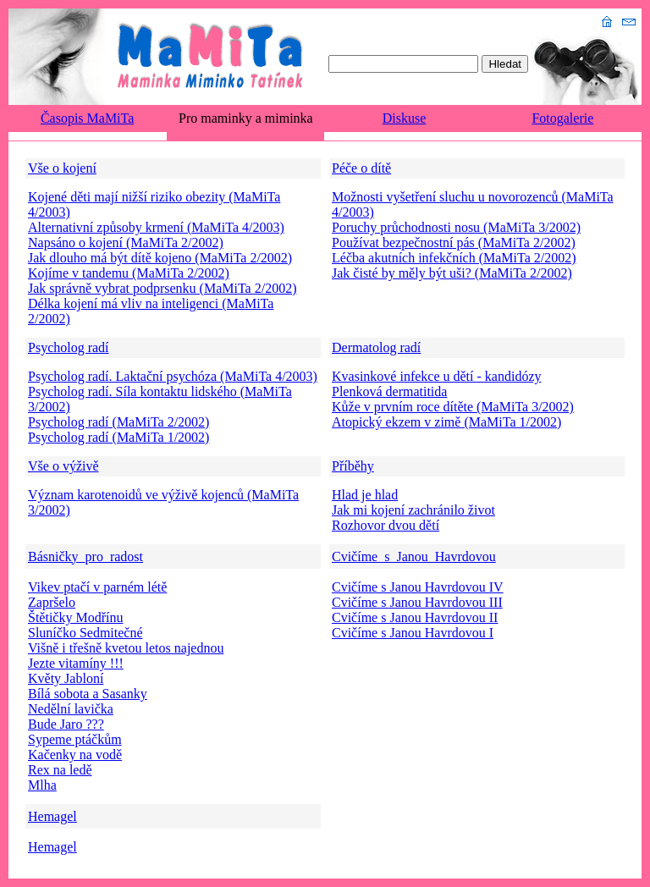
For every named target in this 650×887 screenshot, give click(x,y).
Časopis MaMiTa (87, 118)
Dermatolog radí (376, 347)
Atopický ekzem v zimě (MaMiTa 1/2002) (446, 422)
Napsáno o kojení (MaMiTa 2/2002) (125, 242)
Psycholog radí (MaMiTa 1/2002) (118, 437)
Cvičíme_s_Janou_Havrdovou (414, 556)
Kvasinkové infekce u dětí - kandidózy (436, 376)
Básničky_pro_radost (85, 556)
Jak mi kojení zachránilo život (413, 510)
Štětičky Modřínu (75, 617)
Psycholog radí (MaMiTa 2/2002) (118, 422)
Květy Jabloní (65, 678)
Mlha (42, 785)
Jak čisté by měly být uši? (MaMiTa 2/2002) (452, 273)
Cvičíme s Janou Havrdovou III (417, 602)
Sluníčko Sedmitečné (85, 632)
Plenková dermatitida (389, 391)
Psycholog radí (68, 347)
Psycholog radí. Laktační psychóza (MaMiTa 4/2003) (172, 376)
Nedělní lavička (70, 709)
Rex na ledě (60, 770)
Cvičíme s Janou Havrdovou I (412, 632)
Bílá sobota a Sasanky (87, 693)
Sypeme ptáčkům (75, 739)
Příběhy (353, 466)
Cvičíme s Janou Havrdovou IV (418, 587)
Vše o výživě (63, 466)
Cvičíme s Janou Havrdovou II (415, 617)
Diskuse (405, 118)
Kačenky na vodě (75, 754)
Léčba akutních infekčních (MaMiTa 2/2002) (454, 258)
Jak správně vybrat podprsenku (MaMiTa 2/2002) (162, 288)
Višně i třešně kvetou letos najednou (125, 648)
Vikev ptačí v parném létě (97, 587)
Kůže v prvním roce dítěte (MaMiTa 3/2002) (453, 406)
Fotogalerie (562, 118)
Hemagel (52, 816)
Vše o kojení (62, 168)
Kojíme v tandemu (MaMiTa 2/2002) (128, 273)
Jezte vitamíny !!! (76, 663)
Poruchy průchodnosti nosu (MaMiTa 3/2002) (456, 227)
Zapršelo (51, 602)
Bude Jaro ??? (66, 724)
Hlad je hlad (365, 495)
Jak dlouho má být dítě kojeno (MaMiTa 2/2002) (160, 258)
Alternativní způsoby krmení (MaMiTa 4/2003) (156, 227)
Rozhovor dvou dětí (385, 525)
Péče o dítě (361, 168)
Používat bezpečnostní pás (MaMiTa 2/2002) (454, 242)
